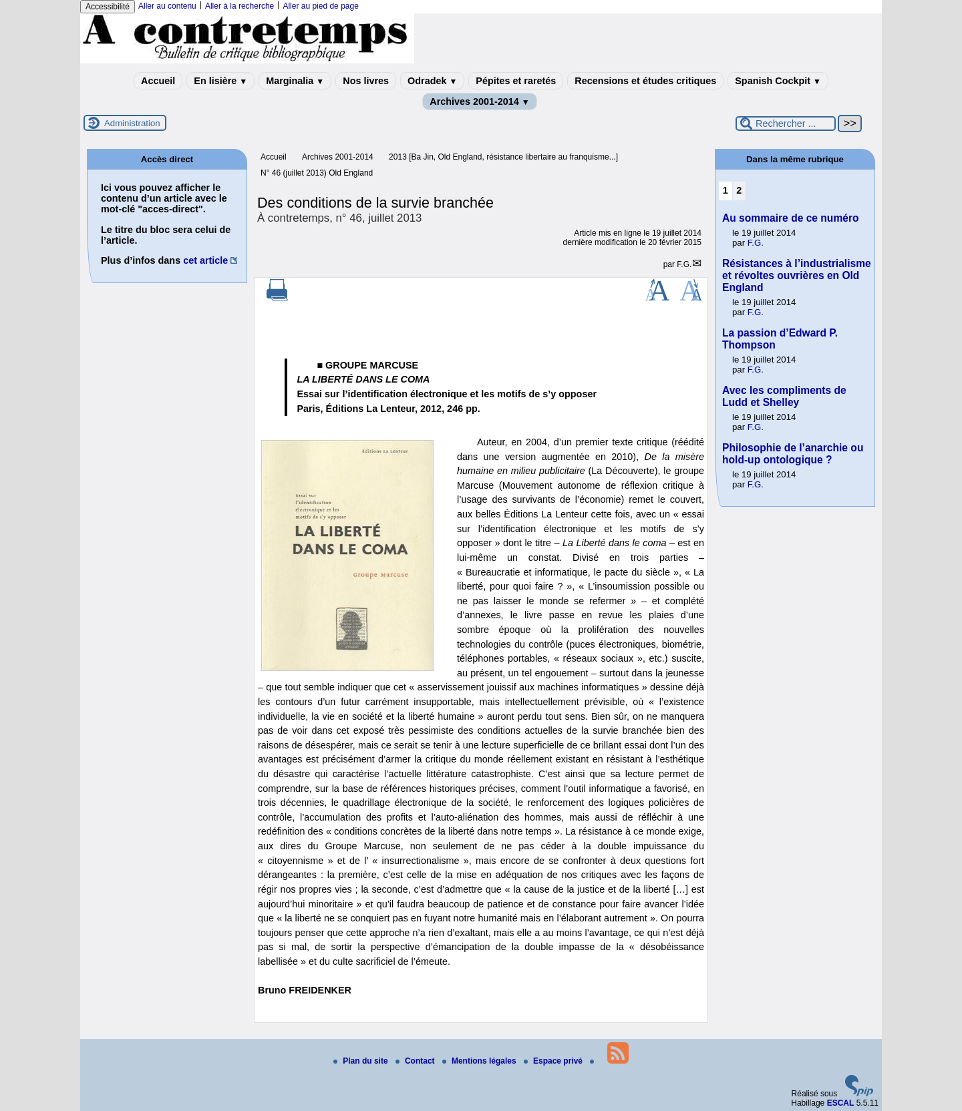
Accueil (158, 80)
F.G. (684, 264)
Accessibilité (108, 6)
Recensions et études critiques (645, 80)
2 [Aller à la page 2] (739, 190)
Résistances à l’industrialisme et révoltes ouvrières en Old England (796, 275)
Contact (416, 1061)
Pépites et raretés (516, 80)
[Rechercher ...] (786, 123)
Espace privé (554, 1061)
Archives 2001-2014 (480, 101)
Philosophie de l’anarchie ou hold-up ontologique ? (792, 453)
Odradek (432, 80)
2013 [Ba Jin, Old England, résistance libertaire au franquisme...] (503, 157)
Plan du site (361, 1061)
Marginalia (295, 80)
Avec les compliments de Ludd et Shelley (784, 396)
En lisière (220, 80)
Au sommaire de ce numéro (790, 218)
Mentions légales (480, 1061)
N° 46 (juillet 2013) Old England (317, 173)
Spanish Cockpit (778, 80)
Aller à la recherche (239, 6)
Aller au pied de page (320, 6)
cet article (205, 260)
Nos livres (366, 80)
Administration (132, 123)
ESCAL (840, 1103)
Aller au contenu (167, 6)
